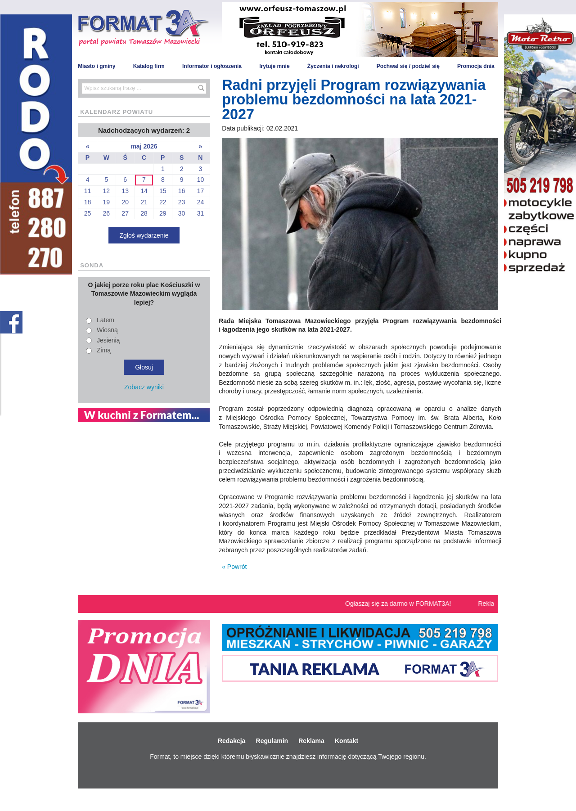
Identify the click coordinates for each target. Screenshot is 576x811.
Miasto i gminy (96, 66)
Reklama (311, 740)
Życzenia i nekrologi (333, 66)
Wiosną (107, 329)
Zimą (104, 350)
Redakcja (231, 740)
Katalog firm (149, 66)
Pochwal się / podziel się (408, 66)
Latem (105, 320)
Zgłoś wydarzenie (144, 235)
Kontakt (346, 740)
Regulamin (272, 740)
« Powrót (234, 566)
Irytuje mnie (274, 66)
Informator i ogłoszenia (212, 66)
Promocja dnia (476, 66)
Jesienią (108, 340)
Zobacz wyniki (144, 387)
